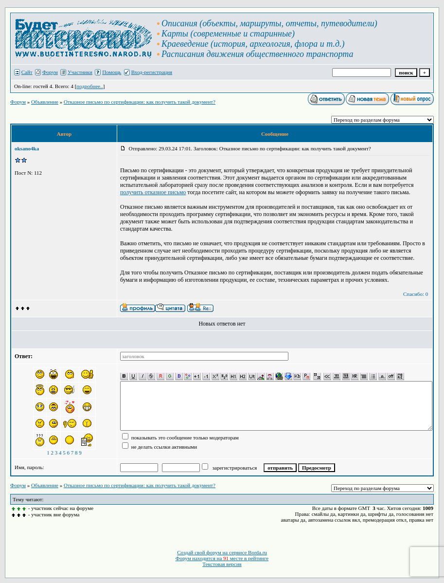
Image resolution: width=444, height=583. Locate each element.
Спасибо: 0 (415, 294)
